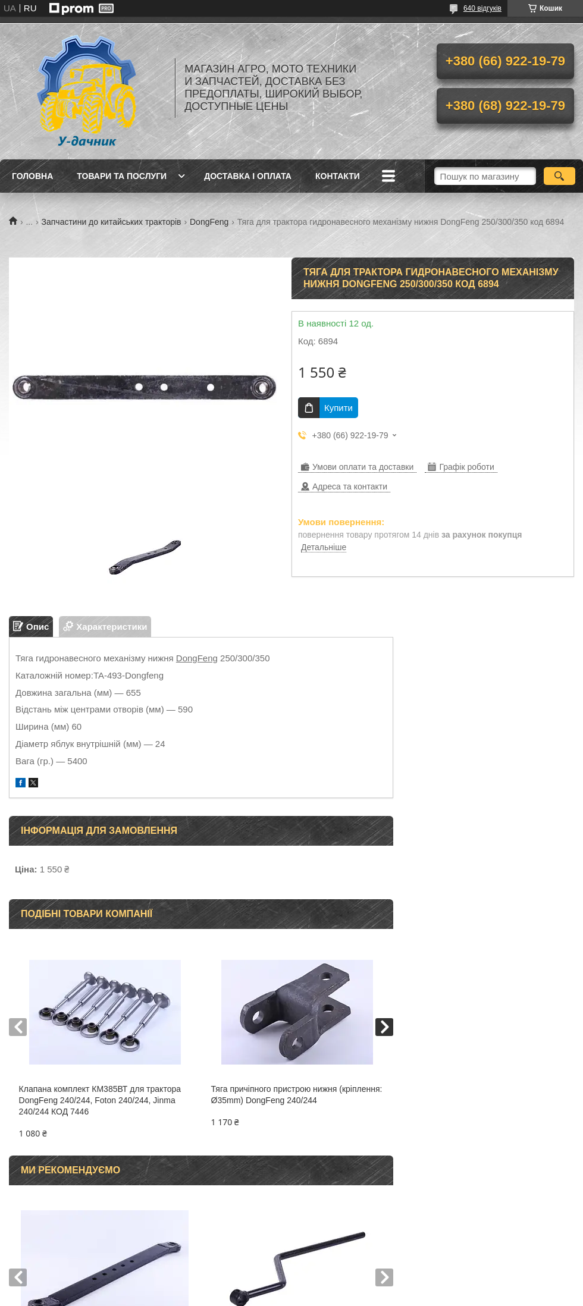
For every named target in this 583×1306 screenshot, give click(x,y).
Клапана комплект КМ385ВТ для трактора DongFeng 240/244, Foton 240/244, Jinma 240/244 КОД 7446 (100, 1100)
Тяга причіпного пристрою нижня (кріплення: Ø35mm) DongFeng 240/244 (297, 1094)
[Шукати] (559, 176)
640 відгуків (482, 8)
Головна (32, 176)
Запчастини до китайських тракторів (111, 222)
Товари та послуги (122, 176)
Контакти (337, 176)
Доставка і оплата (248, 176)
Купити (338, 408)
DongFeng (209, 222)
